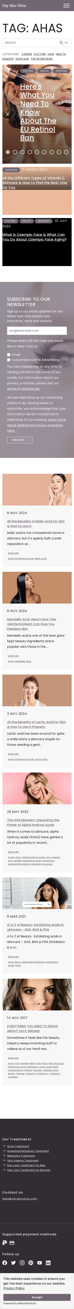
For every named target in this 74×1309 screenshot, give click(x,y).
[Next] (6, 114)
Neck (55, 1066)
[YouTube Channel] (39, 1262)
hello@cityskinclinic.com (19, 1198)
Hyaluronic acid (17, 1066)
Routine (37, 1070)
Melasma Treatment (21, 1155)
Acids (11, 857)
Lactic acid (41, 759)
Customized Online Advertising (35, 360)
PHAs (18, 965)
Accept (37, 1297)
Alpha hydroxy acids (33, 857)
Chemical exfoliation (33, 962)
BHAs (18, 962)
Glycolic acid (56, 1063)
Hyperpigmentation (19, 864)
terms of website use (23, 388)
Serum (11, 1073)
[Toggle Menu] (66, 5)
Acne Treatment (18, 1146)
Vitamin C (42, 1073)
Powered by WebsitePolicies (19, 1303)
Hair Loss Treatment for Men (26, 1165)
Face (45, 1063)
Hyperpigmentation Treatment (28, 1151)
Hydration (32, 1066)
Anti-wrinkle (15, 860)
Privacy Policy (14, 1288)
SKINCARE (22, 59)
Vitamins (13, 1076)
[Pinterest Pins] (30, 1262)
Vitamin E (54, 1073)
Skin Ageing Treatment (23, 1160)
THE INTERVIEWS (42, 59)
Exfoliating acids (24, 558)
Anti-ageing (53, 857)
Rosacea (48, 864)
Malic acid (41, 558)
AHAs (11, 558)
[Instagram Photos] (22, 1262)
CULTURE (40, 54)
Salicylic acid (50, 1070)
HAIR (51, 54)
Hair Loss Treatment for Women (29, 1170)
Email (16, 354)
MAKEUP (8, 59)
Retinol (28, 1070)
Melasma (36, 864)
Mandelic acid (23, 661)
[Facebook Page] (4, 1262)
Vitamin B (30, 1073)
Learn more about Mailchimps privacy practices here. (36, 425)
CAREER (27, 54)
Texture (20, 1073)
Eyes (38, 1063)
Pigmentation (15, 1070)
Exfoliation (48, 860)
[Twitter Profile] (13, 1262)
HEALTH (61, 54)
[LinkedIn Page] (48, 1262)
